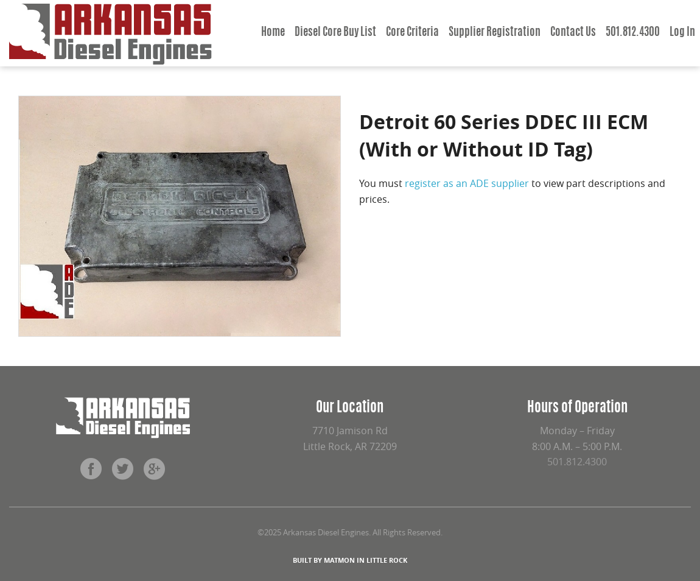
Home (273, 32)
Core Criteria (412, 32)
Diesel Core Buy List (335, 32)
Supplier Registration (495, 32)
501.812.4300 (633, 32)
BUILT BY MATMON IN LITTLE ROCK (350, 560)
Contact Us (573, 32)
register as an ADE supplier (467, 183)
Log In (682, 32)
